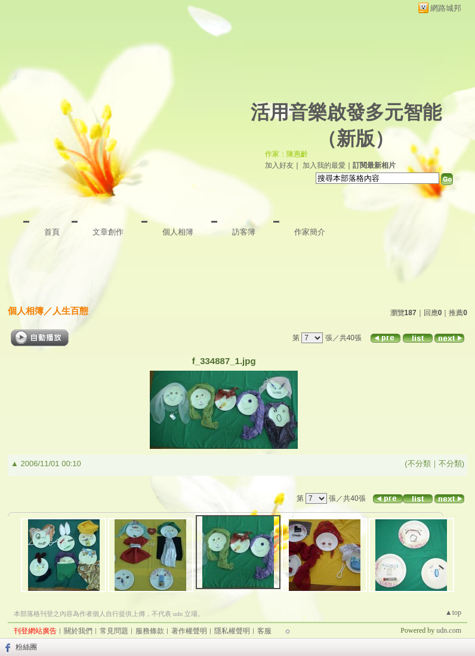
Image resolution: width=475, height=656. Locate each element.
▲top (453, 612)
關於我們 (78, 631)
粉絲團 (26, 647)
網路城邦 (445, 8)
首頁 (52, 231)
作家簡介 (309, 231)
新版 (356, 138)
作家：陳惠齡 (286, 154)
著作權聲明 (189, 631)
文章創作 (108, 231)
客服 (264, 631)
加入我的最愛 (324, 165)
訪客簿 (243, 231)
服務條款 (149, 631)
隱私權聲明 (232, 631)
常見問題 (114, 631)
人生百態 (70, 311)
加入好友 (279, 165)
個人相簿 (177, 231)
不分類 (419, 463)
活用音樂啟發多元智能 (346, 112)
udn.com (448, 630)
